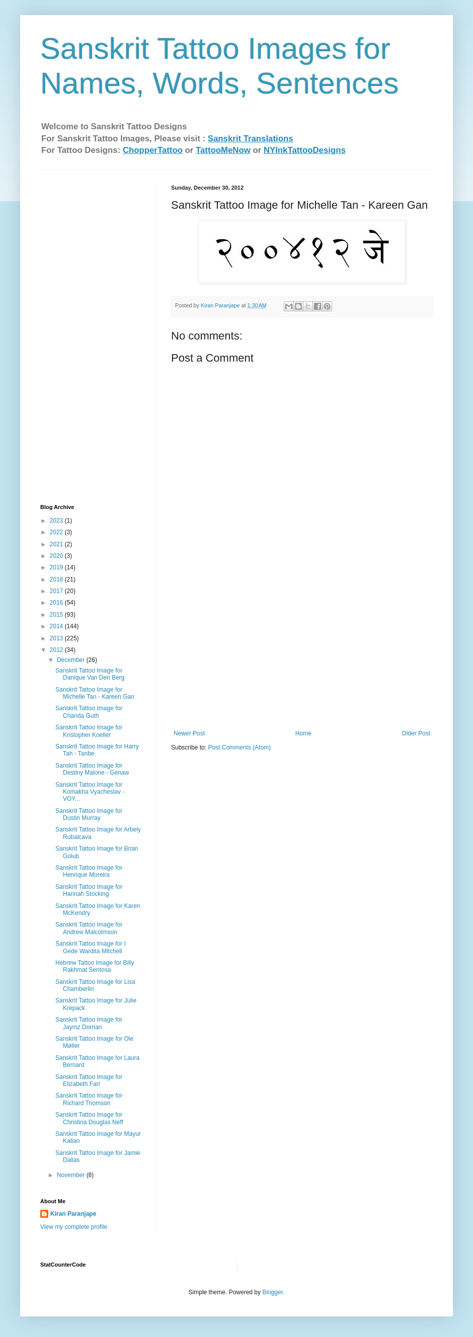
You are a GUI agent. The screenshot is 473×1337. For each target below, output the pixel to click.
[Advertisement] (301, 654)
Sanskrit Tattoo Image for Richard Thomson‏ (88, 1099)
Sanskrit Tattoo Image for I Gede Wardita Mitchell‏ (90, 947)
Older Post (416, 733)
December (72, 659)
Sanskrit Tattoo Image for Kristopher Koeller (88, 731)
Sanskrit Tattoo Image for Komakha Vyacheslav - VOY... (89, 792)
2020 (57, 555)
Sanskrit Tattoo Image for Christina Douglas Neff (89, 1118)
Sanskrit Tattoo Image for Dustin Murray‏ (88, 814)
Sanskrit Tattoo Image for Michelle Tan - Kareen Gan (94, 693)
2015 (57, 614)
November (72, 1175)
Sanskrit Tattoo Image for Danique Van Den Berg (90, 674)
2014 (57, 626)
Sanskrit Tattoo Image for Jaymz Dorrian (88, 1023)
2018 (57, 579)
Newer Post (189, 733)
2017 (57, 591)
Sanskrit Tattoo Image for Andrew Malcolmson (88, 928)
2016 (57, 602)
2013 (57, 638)
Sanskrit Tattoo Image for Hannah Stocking (88, 890)
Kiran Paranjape (73, 1213)
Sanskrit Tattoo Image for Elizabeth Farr (88, 1080)
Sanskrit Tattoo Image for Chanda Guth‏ (88, 712)
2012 (57, 649)
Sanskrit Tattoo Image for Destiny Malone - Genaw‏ (92, 769)
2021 (57, 544)
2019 (57, 567)
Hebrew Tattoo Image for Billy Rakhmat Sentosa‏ (94, 966)
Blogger (272, 1292)
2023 (57, 520)
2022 (57, 532)
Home (303, 733)
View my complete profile (73, 1226)
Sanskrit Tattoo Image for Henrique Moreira (88, 871)
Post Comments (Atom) (239, 747)
